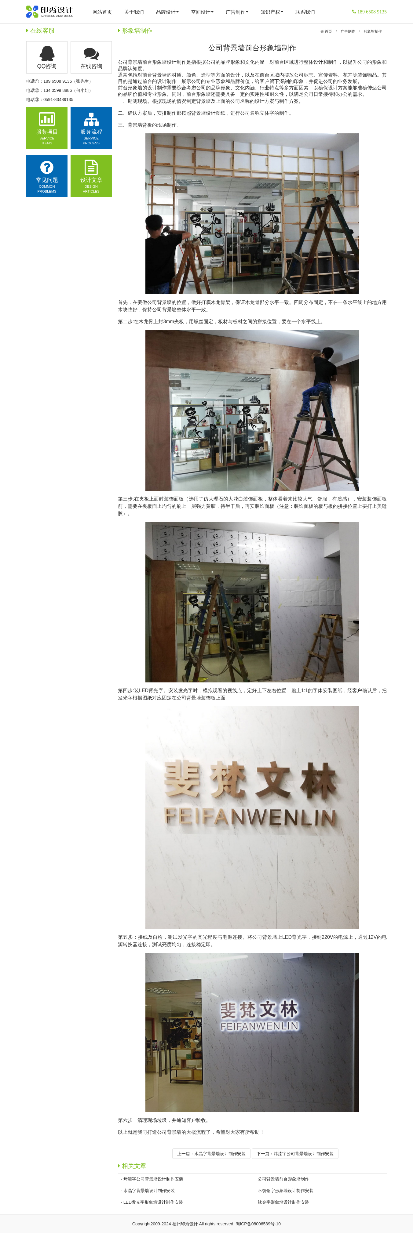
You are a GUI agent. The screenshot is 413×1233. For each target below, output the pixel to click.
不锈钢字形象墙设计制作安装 (285, 1190)
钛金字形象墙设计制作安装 (283, 1202)
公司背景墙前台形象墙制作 (283, 1179)
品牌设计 (167, 12)
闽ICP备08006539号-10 (258, 1223)
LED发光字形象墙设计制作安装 (153, 1202)
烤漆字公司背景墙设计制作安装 (304, 1153)
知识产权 (272, 12)
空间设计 (202, 12)
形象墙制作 (373, 31)
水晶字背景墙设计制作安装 (220, 1153)
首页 (328, 31)
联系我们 (305, 12)
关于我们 (134, 12)
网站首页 (102, 12)
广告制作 (237, 12)
